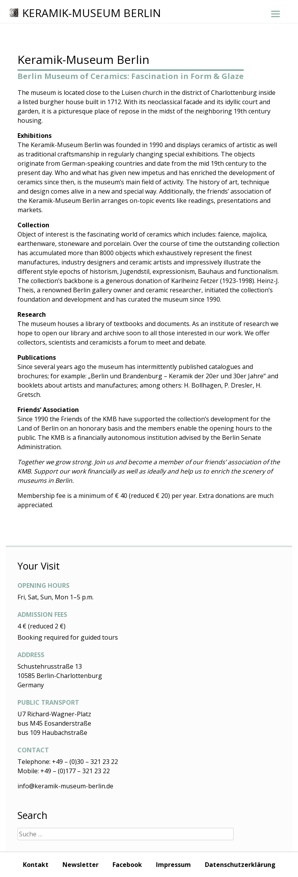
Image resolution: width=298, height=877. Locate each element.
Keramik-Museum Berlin (85, 12)
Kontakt (36, 864)
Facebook (127, 864)
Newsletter (80, 864)
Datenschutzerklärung (240, 864)
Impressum (173, 864)
